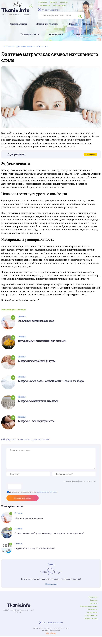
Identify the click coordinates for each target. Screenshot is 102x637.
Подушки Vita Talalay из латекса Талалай (35, 548)
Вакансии (53, 2)
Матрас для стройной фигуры (36, 361)
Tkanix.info (18, 605)
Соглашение (92, 610)
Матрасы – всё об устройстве (36, 421)
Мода (71, 24)
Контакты (64, 2)
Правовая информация (88, 607)
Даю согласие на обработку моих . (33, 492)
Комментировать (22, 498)
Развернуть (90, 154)
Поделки (87, 24)
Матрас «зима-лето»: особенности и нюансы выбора (51, 381)
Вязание (77, 34)
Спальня (21, 317)
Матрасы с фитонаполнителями (38, 401)
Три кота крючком (49, 9)
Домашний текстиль (47, 24)
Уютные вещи (56, 34)
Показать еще (51, 584)
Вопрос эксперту (59, 5)
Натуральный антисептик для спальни (42, 340)
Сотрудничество (44, 5)
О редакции (42, 2)
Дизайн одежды (18, 24)
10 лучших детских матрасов (36, 320)
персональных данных (47, 492)
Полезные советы (29, 34)
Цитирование (92, 613)
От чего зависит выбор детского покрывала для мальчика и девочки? (49, 533)
